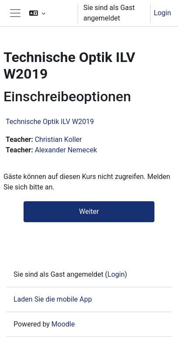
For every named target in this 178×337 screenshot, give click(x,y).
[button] (50, 13)
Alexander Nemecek (66, 150)
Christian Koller (58, 139)
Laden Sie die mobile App (53, 299)
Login (162, 13)
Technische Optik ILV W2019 (50, 121)
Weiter (89, 211)
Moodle (63, 324)
